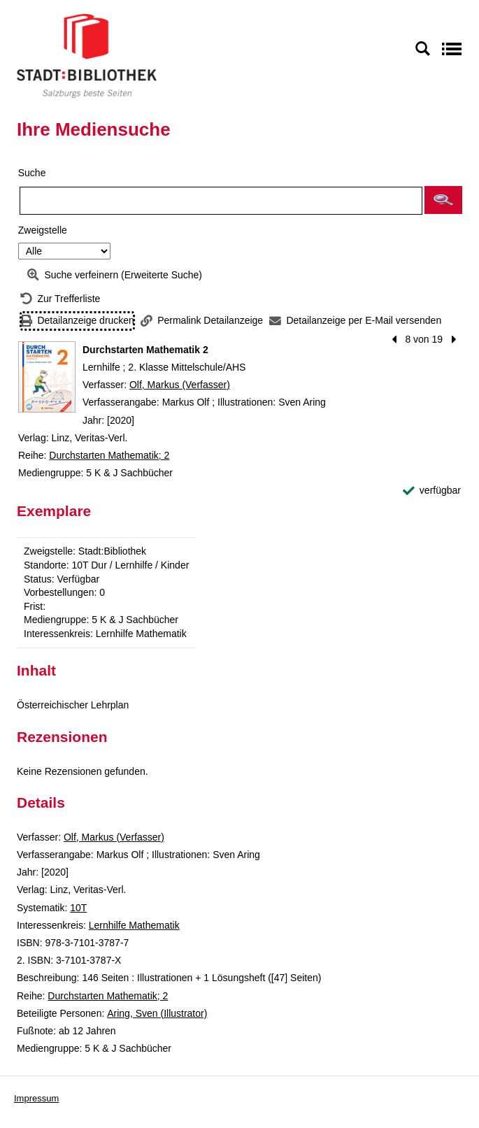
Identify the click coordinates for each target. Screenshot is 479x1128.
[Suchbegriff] (221, 201)
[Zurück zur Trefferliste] (60, 299)
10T (78, 907)
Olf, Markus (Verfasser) (179, 384)
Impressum (36, 1098)
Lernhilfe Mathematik (134, 925)
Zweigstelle (42, 230)
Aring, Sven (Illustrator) (157, 1013)
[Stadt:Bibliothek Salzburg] (87, 55)
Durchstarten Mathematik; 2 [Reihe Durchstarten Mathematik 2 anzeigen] (109, 455)
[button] (443, 200)
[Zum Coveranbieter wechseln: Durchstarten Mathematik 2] (47, 377)
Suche (32, 172)
